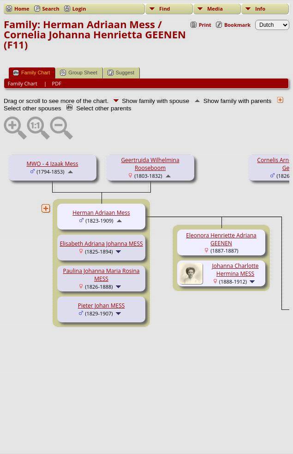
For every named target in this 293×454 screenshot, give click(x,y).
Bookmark (237, 24)
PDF (56, 83)
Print (205, 24)
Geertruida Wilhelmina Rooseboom (150, 164)
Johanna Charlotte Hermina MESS (235, 270)
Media (215, 8)
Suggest (121, 72)
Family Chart (31, 72)
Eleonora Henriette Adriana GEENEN (221, 239)
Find (164, 8)
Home (22, 8)
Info (260, 8)
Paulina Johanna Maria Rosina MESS (101, 275)
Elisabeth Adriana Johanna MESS (101, 244)
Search (51, 8)
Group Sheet (78, 72)
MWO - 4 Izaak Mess (52, 164)
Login (79, 8)
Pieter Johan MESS (101, 305)
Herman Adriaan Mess (101, 213)
